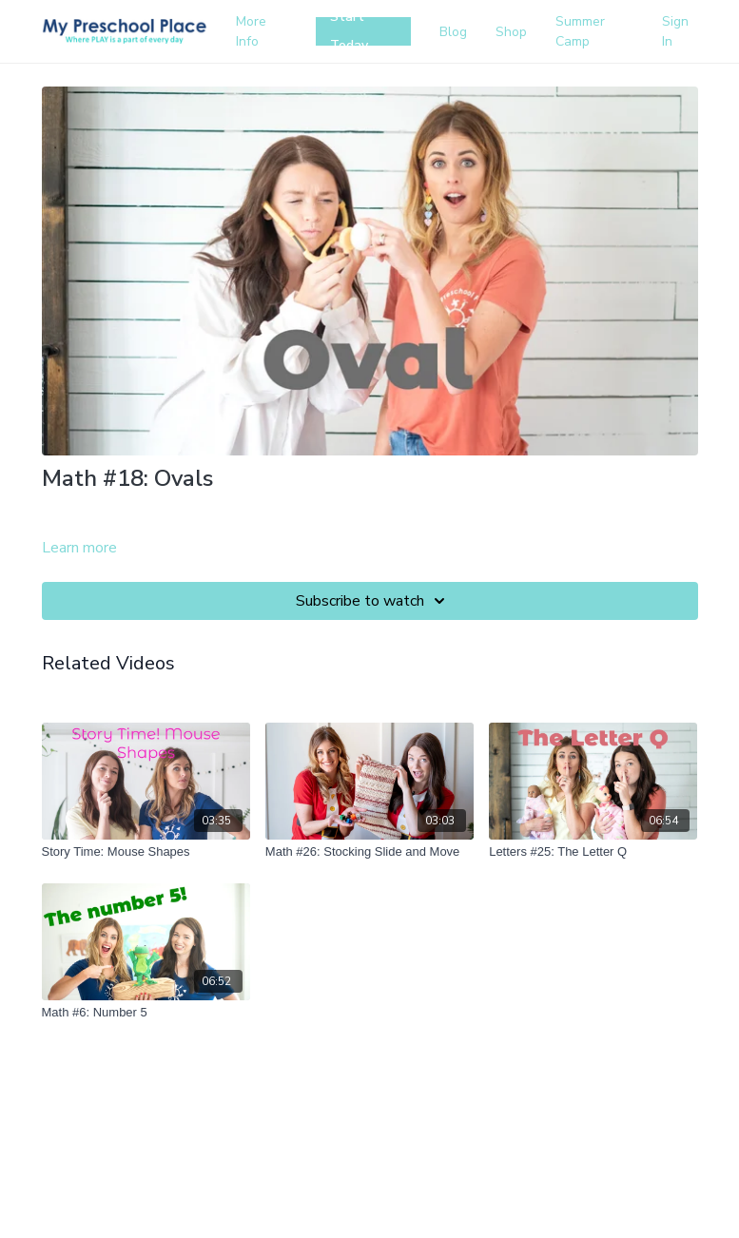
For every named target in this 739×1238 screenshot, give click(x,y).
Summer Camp (580, 31)
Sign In (675, 31)
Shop (511, 32)
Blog (453, 32)
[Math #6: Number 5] (146, 1012)
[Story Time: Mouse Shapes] (146, 851)
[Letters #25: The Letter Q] (593, 851)
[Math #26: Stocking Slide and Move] (369, 851)
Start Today (349, 31)
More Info (251, 31)
